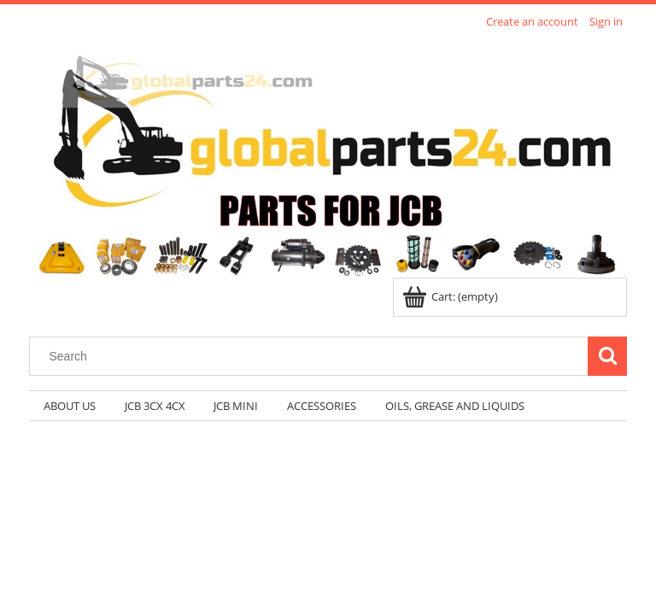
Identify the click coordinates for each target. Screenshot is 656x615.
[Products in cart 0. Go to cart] (451, 296)
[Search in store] (313, 356)
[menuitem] (69, 406)
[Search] (607, 356)
